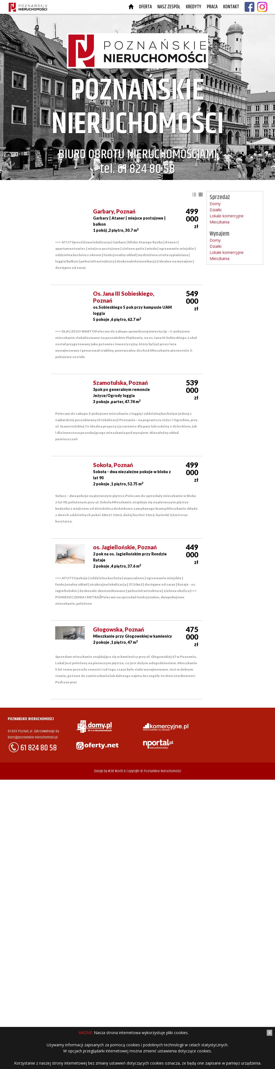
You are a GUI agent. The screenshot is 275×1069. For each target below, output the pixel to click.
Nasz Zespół (168, 7)
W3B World (115, 771)
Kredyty (193, 7)
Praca (212, 7)
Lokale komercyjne (227, 215)
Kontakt (231, 7)
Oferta (145, 7)
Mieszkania (219, 222)
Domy (215, 203)
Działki (215, 209)
